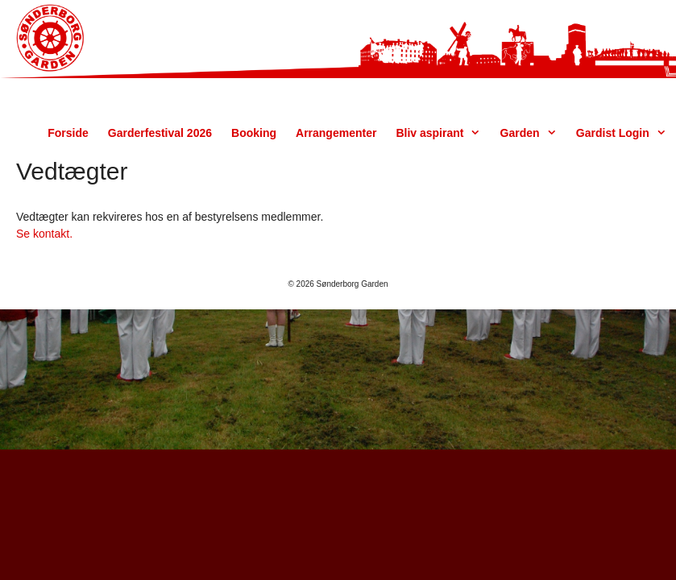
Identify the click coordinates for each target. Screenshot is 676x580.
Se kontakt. (44, 233)
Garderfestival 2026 (160, 132)
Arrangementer (336, 132)
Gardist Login (626, 133)
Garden (533, 133)
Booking (253, 132)
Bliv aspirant (443, 133)
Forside (68, 132)
